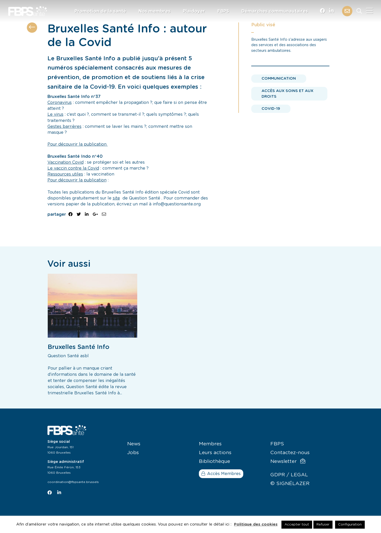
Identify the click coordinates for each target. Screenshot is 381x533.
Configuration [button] (350, 524)
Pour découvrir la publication (77, 144)
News (133, 444)
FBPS (223, 11)
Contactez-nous (290, 452)
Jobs (133, 452)
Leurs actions (215, 452)
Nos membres (155, 11)
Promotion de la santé (100, 11)
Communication (279, 78)
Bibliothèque (214, 461)
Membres (210, 444)
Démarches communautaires (274, 11)
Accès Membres (221, 474)
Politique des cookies (256, 524)
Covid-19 (271, 109)
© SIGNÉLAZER (290, 483)
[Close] (369, 11)
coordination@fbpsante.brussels (73, 482)
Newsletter (287, 461)
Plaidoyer (194, 11)
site (116, 198)
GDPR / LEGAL (289, 474)
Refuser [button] (323, 524)
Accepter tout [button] (297, 524)
